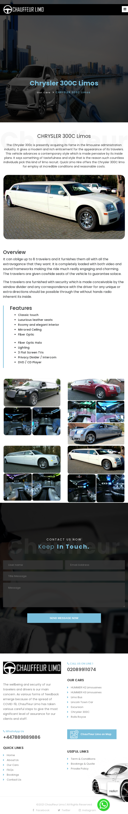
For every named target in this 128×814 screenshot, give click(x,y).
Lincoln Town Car (82, 702)
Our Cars (44, 92)
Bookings (13, 775)
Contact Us (14, 780)
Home (11, 755)
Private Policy (79, 769)
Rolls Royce (78, 717)
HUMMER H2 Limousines (86, 687)
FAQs (10, 770)
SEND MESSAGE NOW (64, 618)
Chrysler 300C (80, 712)
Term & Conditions (83, 759)
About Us (13, 760)
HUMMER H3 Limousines (86, 692)
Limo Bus (76, 697)
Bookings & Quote (83, 764)
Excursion (77, 707)
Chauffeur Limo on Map (90, 734)
